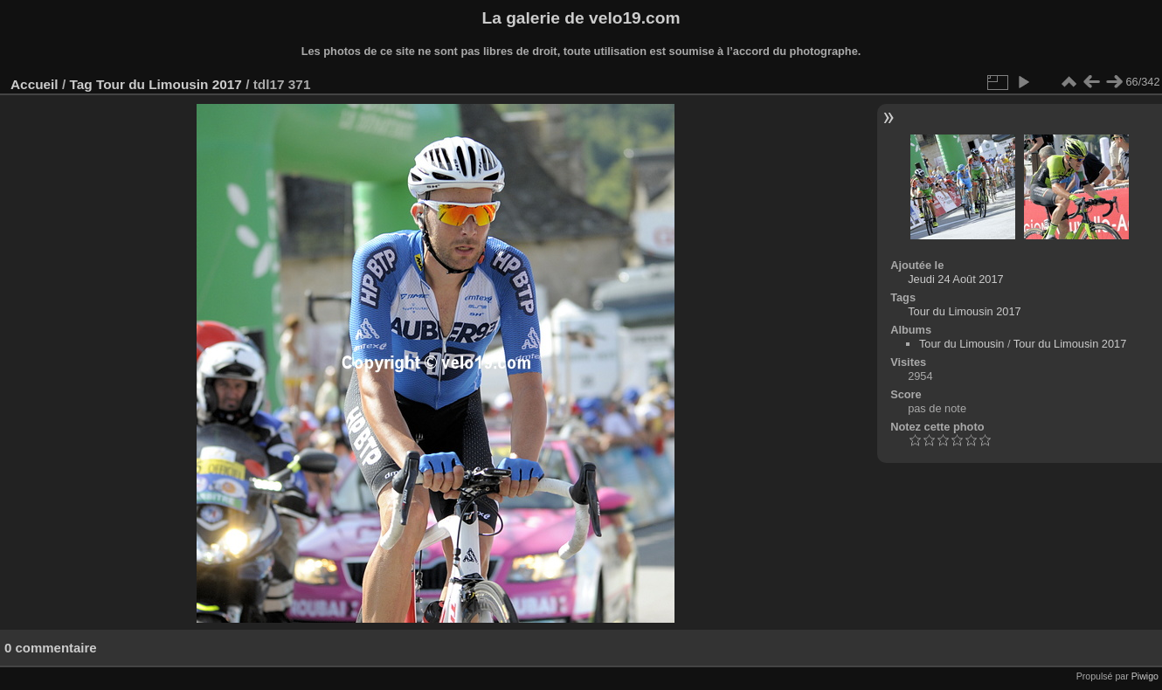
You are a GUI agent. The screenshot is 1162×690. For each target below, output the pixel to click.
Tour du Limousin (961, 343)
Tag (80, 84)
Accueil (34, 84)
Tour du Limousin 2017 (169, 84)
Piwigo (1145, 676)
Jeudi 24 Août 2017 (956, 279)
